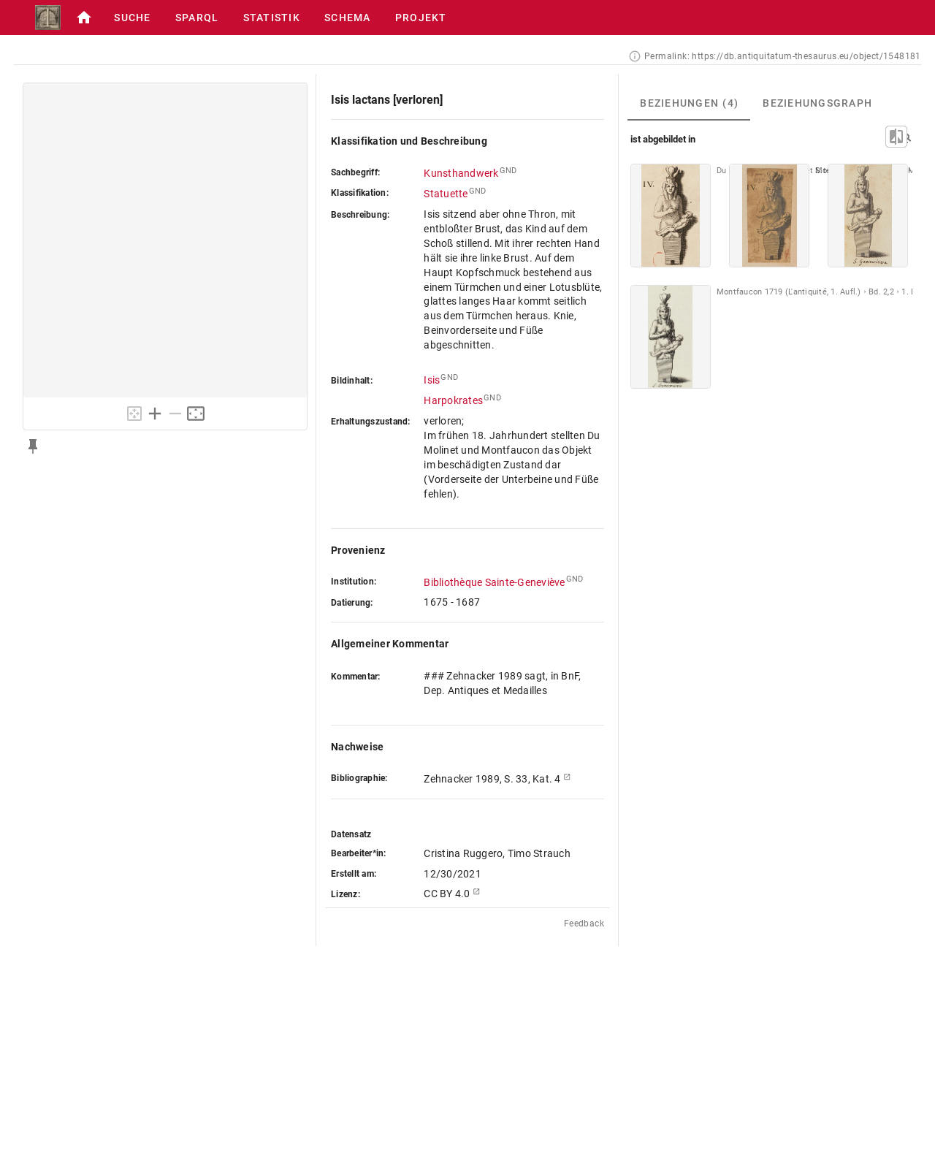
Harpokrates (453, 400)
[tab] (688, 103)
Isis (432, 380)
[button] (84, 17)
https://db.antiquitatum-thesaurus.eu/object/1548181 (806, 56)
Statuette (446, 193)
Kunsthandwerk (461, 173)
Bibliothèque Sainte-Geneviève (494, 582)
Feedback (584, 923)
